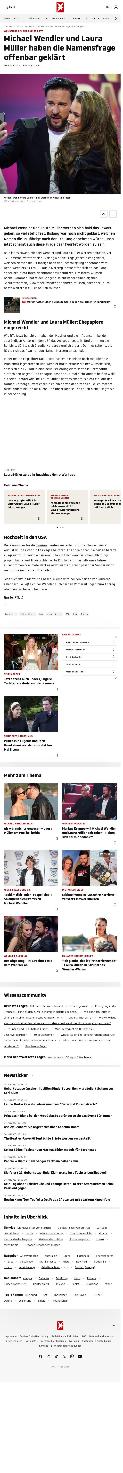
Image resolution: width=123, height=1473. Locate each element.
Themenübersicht (81, 1233)
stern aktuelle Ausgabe (18, 1239)
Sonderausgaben (79, 1239)
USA (75, 614)
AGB (84, 1336)
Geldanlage (26, 1261)
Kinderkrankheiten (15, 1284)
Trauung (42, 545)
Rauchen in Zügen (36, 1046)
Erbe (10, 1261)
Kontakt (43, 1345)
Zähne (108, 1284)
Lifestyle (8, 26)
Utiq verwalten (14, 1341)
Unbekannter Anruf (80, 1017)
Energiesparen (105, 1255)
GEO (86, 18)
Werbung (74, 1341)
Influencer (60, 1295)
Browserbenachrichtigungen (66, 1345)
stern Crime (109, 18)
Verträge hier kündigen (53, 1341)
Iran (46, 18)
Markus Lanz (58, 18)
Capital (95, 18)
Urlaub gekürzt (79, 1006)
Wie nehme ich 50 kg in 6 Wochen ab (70, 1057)
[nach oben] (114, 1325)
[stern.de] (60, 7)
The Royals (79, 1295)
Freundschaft (60, 1300)
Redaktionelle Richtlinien (65, 1336)
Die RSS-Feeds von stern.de (74, 1227)
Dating (8, 1300)
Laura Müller (71, 253)
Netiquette (31, 1341)
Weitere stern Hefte (51, 1239)
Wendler (52, 364)
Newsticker (16, 1075)
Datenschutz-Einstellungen (96, 1341)
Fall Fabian (34, 18)
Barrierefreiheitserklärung (34, 1336)
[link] (116, 7)
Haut (77, 1278)
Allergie (27, 1278)
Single (41, 1300)
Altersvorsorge (29, 1255)
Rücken (60, 1284)
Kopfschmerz (41, 1284)
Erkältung (62, 1278)
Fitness (91, 1278)
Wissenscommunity (52, 1233)
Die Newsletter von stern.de (34, 1227)
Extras (17, 18)
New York (82, 1261)
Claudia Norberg (46, 346)
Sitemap (103, 1233)
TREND (97, 1295)
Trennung (31, 1295)
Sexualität (92, 1284)
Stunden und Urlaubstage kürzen (28, 1029)
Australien (51, 1255)
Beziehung (25, 1300)
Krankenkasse (47, 1261)
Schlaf (75, 1284)
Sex (45, 1295)
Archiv (29, 1233)
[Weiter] (116, 18)
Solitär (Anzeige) (85, 1267)
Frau (41, 614)
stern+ (76, 18)
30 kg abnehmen (44, 1034)
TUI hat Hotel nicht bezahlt (46, 1006)
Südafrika (100, 1261)
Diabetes (44, 1278)
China (67, 1255)
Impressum (10, 1336)
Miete (66, 1261)
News (7, 18)
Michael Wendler (27, 614)
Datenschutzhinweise (101, 1336)
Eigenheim (83, 1255)
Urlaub (8, 1267)
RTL (17, 597)
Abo (108, 7)
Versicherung (27, 1267)
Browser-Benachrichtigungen (42, 1244)
